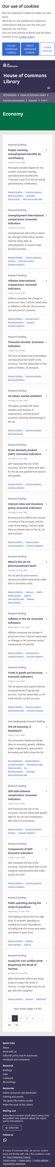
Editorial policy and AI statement (20, 1055)
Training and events (13, 1097)
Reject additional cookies (30, 49)
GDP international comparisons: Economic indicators (22, 795)
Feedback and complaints (16, 1059)
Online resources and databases (19, 1093)
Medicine (30, 599)
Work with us (9, 1051)
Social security (14, 199)
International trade (16, 599)
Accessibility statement (14, 1164)
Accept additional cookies (11, 49)
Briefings (7, 1070)
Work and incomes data (32, 199)
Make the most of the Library (18, 1104)
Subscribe (12, 1127)
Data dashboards (15, 761)
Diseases (29, 941)
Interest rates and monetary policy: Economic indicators (25, 506)
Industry (27, 595)
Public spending (14, 602)
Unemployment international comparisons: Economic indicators (26, 219)
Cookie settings (47, 49)
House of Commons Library (24, 78)
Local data (30, 196)
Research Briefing (15, 192)
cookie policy (26, 36)
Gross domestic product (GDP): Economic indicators (24, 452)
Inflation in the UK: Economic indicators (25, 620)
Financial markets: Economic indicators (26, 344)
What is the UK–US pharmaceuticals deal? (22, 563)
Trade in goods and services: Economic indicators (25, 674)
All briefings (9, 1082)
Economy (33, 100)
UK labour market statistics (25, 396)
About (6, 1047)
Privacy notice (9, 1160)
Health (39, 592)
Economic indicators (16, 264)
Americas (29, 592)
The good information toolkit (18, 1100)
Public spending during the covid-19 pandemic (24, 905)
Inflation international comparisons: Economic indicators (22, 284)
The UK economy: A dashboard (19, 728)
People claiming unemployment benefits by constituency (24, 154)
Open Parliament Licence (18, 1157)
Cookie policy (25, 1160)
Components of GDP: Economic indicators (20, 851)
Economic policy (32, 319)
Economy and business (14, 100)
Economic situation (33, 192)
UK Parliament (9, 95)
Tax (25, 768)
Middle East (41, 999)
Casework (8, 1078)
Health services (14, 595)
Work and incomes (15, 196)
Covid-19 (27, 944)
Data (5, 1074)
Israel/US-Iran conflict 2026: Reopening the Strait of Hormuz (25, 964)
